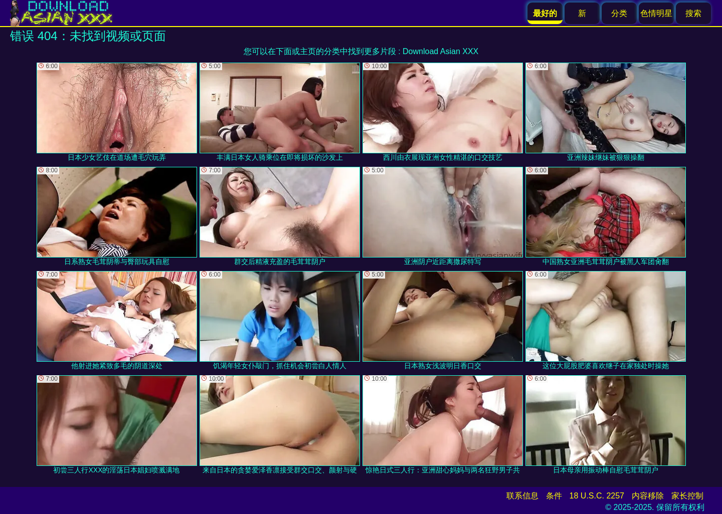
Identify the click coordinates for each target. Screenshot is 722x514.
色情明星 (656, 13)
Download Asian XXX (440, 51)
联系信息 (522, 495)
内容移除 (648, 495)
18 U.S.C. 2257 (597, 495)
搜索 (693, 13)
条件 (554, 495)
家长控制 (687, 495)
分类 (619, 13)
